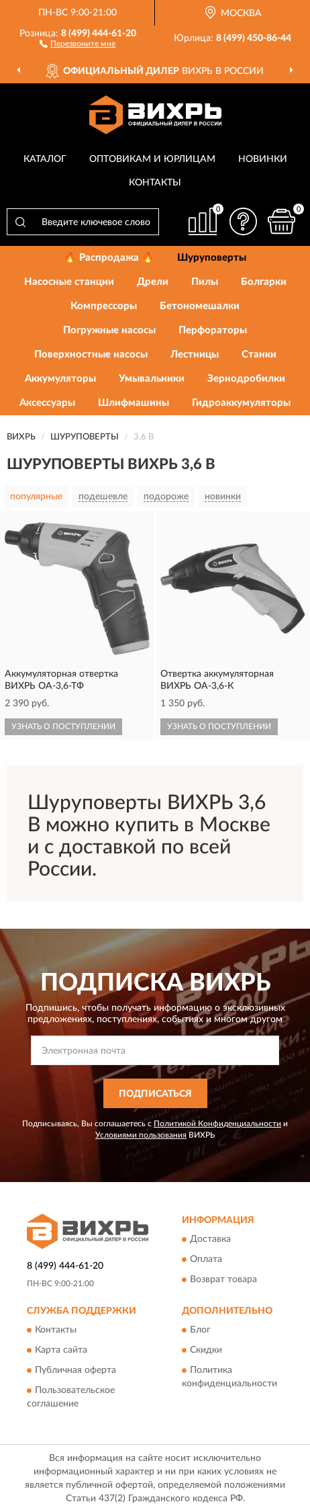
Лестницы (194, 354)
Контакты (155, 182)
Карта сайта (61, 1350)
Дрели (152, 282)
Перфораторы (212, 330)
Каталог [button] (44, 159)
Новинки (262, 159)
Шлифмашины (133, 403)
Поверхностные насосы (91, 354)
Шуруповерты (211, 258)
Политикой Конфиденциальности (217, 1124)
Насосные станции (69, 282)
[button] (77, 43)
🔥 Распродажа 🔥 (109, 258)
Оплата (206, 1259)
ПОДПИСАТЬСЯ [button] (155, 1094)
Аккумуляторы (60, 379)
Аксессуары (47, 403)
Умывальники (152, 379)
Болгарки (264, 282)
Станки (259, 354)
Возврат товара (223, 1279)
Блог (200, 1330)
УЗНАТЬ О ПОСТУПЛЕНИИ (63, 726)
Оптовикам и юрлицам (152, 159)
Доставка (210, 1239)
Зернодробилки (246, 379)
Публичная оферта (75, 1371)
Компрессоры (103, 306)
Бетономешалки (200, 306)
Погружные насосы (109, 330)
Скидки (206, 1350)
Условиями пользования (141, 1135)
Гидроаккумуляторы (241, 403)
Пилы (204, 282)
